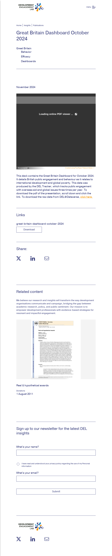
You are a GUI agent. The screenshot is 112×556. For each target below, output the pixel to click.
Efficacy (25, 56)
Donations (20, 391)
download (29, 229)
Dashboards (28, 61)
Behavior (26, 52)
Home (18, 25)
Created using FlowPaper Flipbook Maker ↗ (79, 168)
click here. (86, 197)
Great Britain (23, 48)
